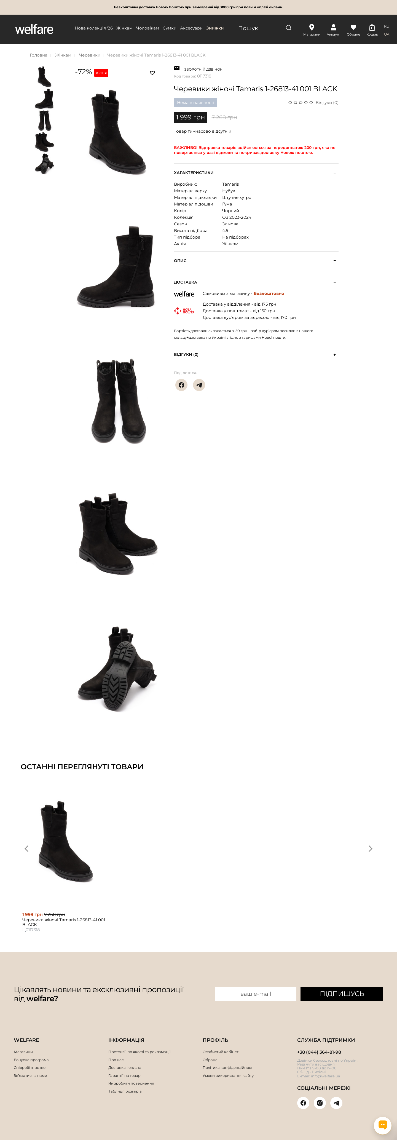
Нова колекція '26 (94, 28)
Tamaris (230, 184)
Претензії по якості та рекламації (139, 1052)
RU (386, 26)
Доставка (185, 282)
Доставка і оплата (124, 1067)
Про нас (116, 1060)
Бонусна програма (31, 1060)
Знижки (215, 28)
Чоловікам (147, 28)
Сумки (169, 28)
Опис (180, 260)
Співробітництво (29, 1067)
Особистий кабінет (220, 1052)
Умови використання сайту (228, 1075)
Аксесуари (191, 28)
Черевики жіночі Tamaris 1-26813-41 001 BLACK (156, 55)
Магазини (23, 1052)
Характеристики (194, 172)
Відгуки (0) (327, 102)
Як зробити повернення (131, 1083)
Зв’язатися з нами (30, 1075)
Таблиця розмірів (125, 1091)
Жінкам (124, 28)
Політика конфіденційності (228, 1067)
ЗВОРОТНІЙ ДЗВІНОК (203, 68)
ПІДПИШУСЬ (342, 994)
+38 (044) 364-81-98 (319, 1052)
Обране (210, 1060)
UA (386, 34)
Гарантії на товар (124, 1075)
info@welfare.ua (325, 1076)
